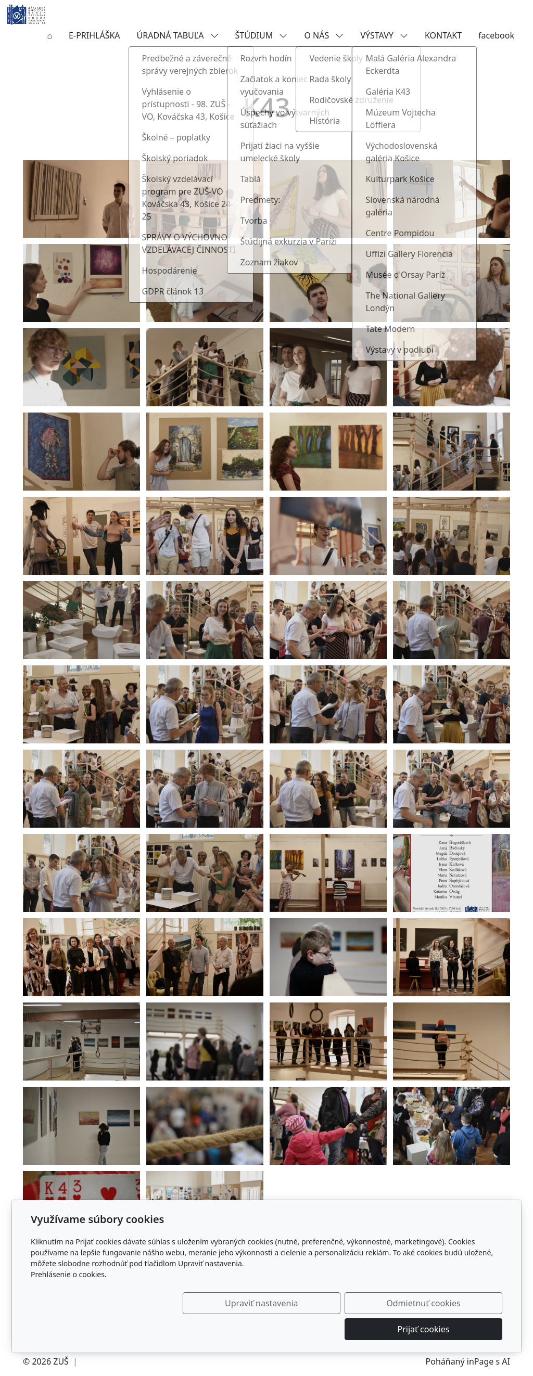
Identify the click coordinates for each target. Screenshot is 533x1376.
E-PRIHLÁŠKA (94, 35)
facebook (496, 35)
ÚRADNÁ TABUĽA (178, 35)
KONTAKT (443, 35)
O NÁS (324, 35)
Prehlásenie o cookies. (69, 1300)
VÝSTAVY (384, 35)
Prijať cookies (452, 1329)
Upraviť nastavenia (244, 1329)
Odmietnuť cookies (348, 1329)
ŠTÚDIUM (261, 35)
